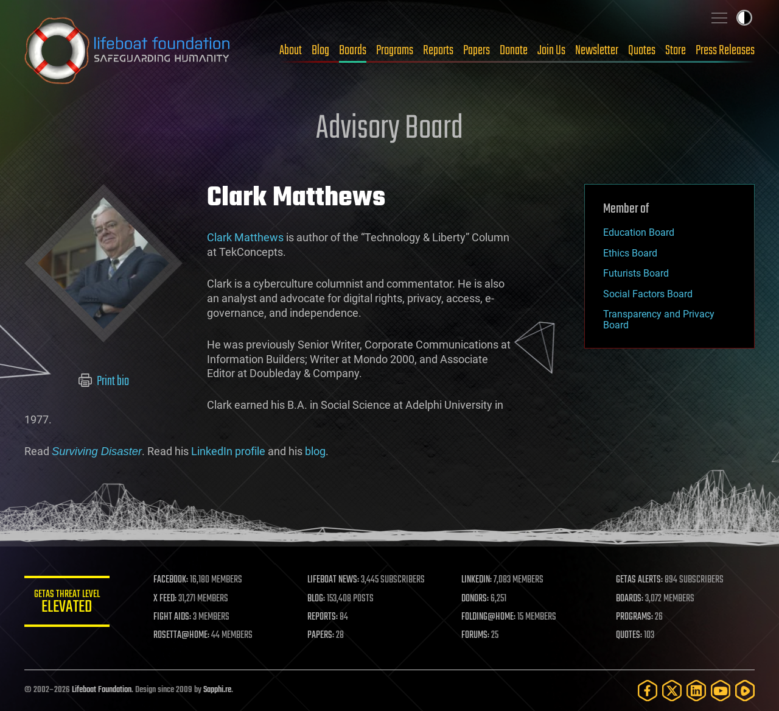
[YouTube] (720, 690)
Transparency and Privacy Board (658, 319)
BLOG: (316, 599)
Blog (320, 50)
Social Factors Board (648, 294)
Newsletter (596, 50)
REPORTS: (322, 617)
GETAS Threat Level (67, 603)
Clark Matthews (245, 237)
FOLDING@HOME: (489, 617)
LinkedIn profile (228, 451)
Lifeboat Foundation (101, 690)
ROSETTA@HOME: (181, 635)
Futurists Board (636, 273)
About (290, 50)
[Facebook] (647, 690)
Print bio (104, 381)
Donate (514, 50)
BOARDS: (629, 599)
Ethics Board (630, 253)
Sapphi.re (217, 690)
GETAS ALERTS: (639, 580)
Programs (394, 50)
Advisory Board (389, 129)
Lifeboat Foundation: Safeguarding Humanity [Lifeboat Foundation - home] (127, 50)
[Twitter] (672, 690)
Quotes (641, 50)
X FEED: (164, 599)
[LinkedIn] (696, 690)
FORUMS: (476, 635)
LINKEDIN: (477, 580)
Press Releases (725, 50)
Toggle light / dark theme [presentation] (744, 18)
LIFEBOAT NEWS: (333, 580)
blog (315, 451)
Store (675, 50)
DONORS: (475, 599)
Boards (352, 50)
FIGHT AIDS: (172, 617)
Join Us (551, 50)
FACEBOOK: (170, 580)
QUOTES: (629, 635)
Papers (476, 50)
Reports (438, 50)
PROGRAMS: (634, 617)
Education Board (638, 232)
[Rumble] (745, 690)
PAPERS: (320, 635)
